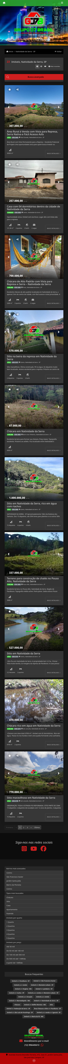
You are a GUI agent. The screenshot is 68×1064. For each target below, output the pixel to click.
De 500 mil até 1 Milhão (16, 959)
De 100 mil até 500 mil (15, 955)
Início (9, 51)
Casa (8, 905)
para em (43, 993)
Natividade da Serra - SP (25, 51)
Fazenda (9, 913)
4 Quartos (10, 934)
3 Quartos (10, 930)
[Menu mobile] (4, 3)
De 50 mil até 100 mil (15, 951)
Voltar (58, 51)
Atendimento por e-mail (34, 1041)
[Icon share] (24, 848)
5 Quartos (10, 938)
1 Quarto (10, 922)
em (21, 981)
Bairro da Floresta (13, 885)
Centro (9, 873)
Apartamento (11, 909)
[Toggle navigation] (62, 3)
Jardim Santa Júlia (13, 881)
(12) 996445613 (42, 39)
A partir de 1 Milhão (14, 963)
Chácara (9, 897)
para (20, 985)
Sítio (8, 901)
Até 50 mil (10, 946)
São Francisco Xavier (14, 877)
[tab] (34, 77)
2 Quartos (10, 926)
